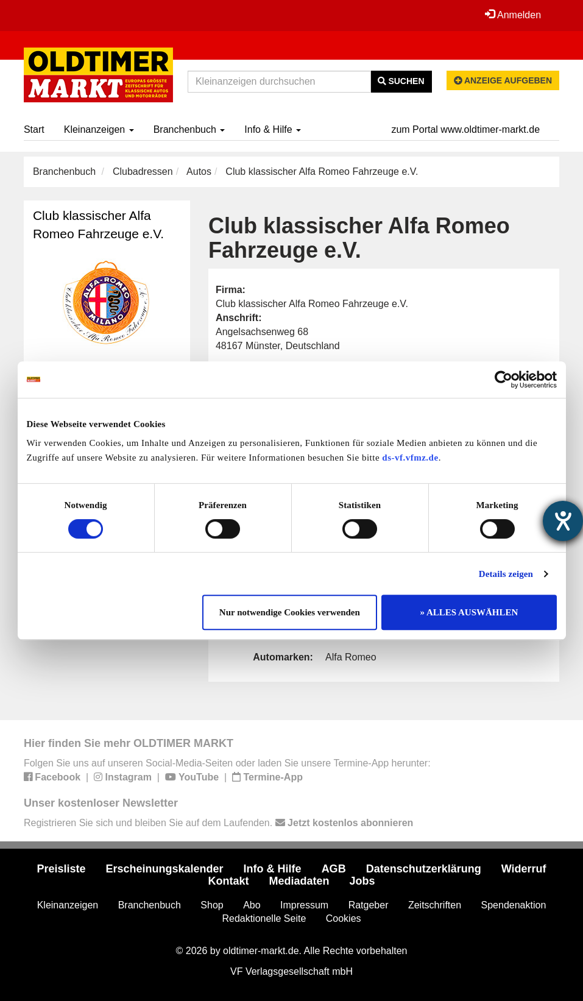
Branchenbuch (189, 129)
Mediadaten (299, 881)
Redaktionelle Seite (264, 918)
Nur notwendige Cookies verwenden (289, 612)
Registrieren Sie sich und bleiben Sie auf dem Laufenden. (218, 823)
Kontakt (228, 881)
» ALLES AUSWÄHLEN (469, 612)
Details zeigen (506, 574)
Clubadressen (143, 171)
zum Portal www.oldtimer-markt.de (465, 129)
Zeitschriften (434, 905)
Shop (211, 905)
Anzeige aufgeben (503, 80)
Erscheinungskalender (165, 869)
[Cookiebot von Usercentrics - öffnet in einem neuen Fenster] (503, 379)
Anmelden (513, 14)
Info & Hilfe (272, 129)
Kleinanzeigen (99, 129)
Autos (198, 171)
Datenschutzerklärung (423, 869)
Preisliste (61, 869)
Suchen (401, 81)
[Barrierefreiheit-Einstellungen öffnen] (563, 521)
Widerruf (523, 869)
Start (34, 129)
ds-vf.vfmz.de (410, 457)
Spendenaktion (513, 905)
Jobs (362, 881)
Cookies (343, 918)
